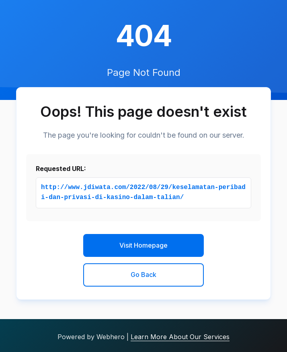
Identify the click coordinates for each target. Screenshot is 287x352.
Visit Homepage (143, 245)
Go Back (143, 275)
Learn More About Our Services (180, 337)
